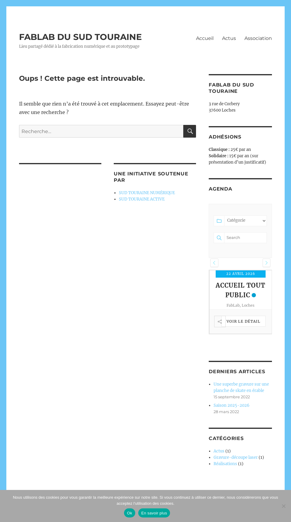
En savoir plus (154, 513)
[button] (214, 263)
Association (258, 38)
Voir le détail (243, 321)
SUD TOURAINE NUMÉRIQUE (147, 192)
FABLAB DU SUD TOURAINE (80, 37)
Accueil (205, 38)
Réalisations (225, 463)
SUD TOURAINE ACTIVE (142, 199)
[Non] (283, 506)
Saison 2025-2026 (232, 405)
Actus (229, 38)
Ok (129, 513)
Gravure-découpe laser (236, 457)
